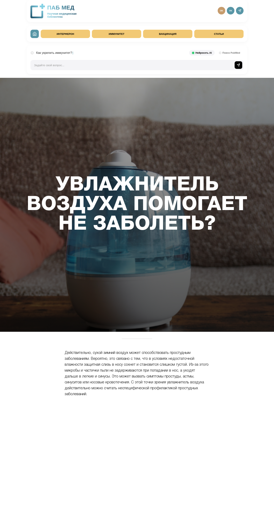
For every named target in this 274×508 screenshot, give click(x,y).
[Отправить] (238, 65)
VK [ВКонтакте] (230, 11)
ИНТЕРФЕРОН (65, 34)
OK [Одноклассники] (221, 11)
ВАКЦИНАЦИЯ (168, 34)
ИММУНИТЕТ (116, 34)
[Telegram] (240, 10)
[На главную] (34, 34)
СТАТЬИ (219, 34)
